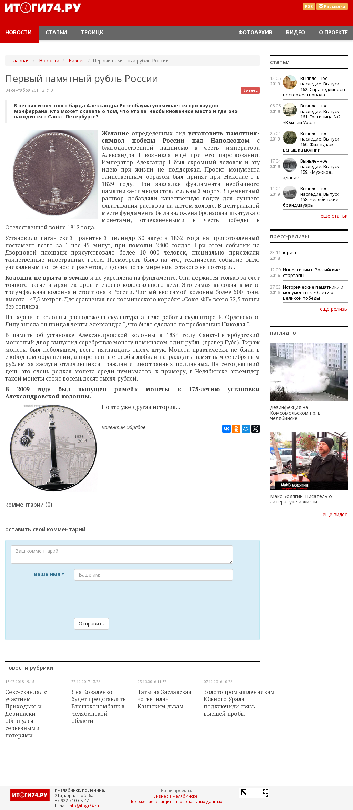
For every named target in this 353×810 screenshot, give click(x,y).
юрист (290, 252)
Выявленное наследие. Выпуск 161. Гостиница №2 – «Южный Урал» (313, 114)
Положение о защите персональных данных (175, 801)
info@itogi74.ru (84, 805)
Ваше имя (49, 574)
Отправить (91, 623)
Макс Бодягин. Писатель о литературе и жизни (301, 499)
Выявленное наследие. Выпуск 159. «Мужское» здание (311, 169)
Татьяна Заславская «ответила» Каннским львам (164, 699)
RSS (309, 6)
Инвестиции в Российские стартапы (311, 272)
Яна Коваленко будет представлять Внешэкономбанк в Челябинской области (98, 706)
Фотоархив (255, 32)
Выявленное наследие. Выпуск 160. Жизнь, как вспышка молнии (311, 141)
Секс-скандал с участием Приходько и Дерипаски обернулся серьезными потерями (26, 713)
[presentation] (126, 599)
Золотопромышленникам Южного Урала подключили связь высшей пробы (239, 702)
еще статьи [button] (334, 215)
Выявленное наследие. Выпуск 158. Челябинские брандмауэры (311, 196)
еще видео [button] (335, 514)
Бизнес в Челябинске (175, 796)
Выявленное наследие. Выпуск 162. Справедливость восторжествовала (315, 86)
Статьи (56, 32)
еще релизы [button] (334, 308)
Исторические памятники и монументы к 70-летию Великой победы (313, 292)
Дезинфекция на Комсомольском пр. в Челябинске (295, 413)
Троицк (92, 32)
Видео (295, 32)
